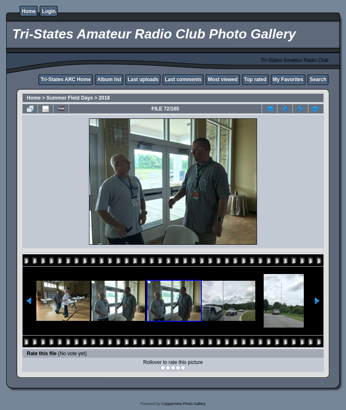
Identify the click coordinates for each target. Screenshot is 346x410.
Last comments (183, 79)
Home (29, 11)
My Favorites (288, 79)
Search (318, 79)
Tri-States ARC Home (66, 79)
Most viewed (222, 79)
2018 (104, 98)
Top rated (255, 79)
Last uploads (142, 79)
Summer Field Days (69, 98)
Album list (109, 79)
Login (49, 11)
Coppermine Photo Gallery (183, 404)
